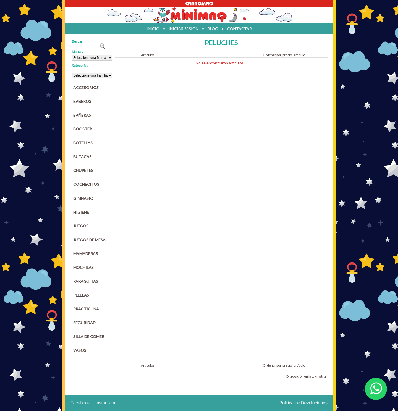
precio (287, 55)
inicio (152, 28)
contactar (239, 28)
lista (311, 376)
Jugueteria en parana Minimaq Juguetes (199, 15)
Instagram (105, 402)
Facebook (80, 402)
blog (213, 28)
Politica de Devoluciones (303, 402)
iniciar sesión (183, 28)
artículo (299, 55)
